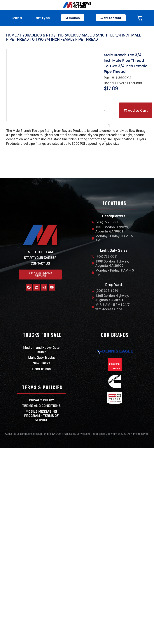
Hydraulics (67, 35)
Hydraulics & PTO (36, 35)
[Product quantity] (110, 125)
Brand (17, 17)
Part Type (42, 17)
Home (11, 35)
